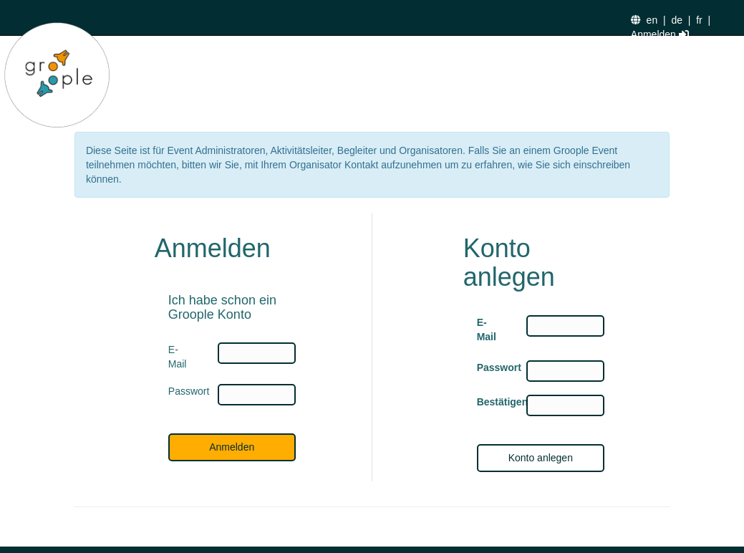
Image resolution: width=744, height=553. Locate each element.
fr (699, 20)
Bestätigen (491, 402)
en (652, 20)
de (676, 20)
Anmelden (660, 34)
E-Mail (486, 329)
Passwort (491, 367)
